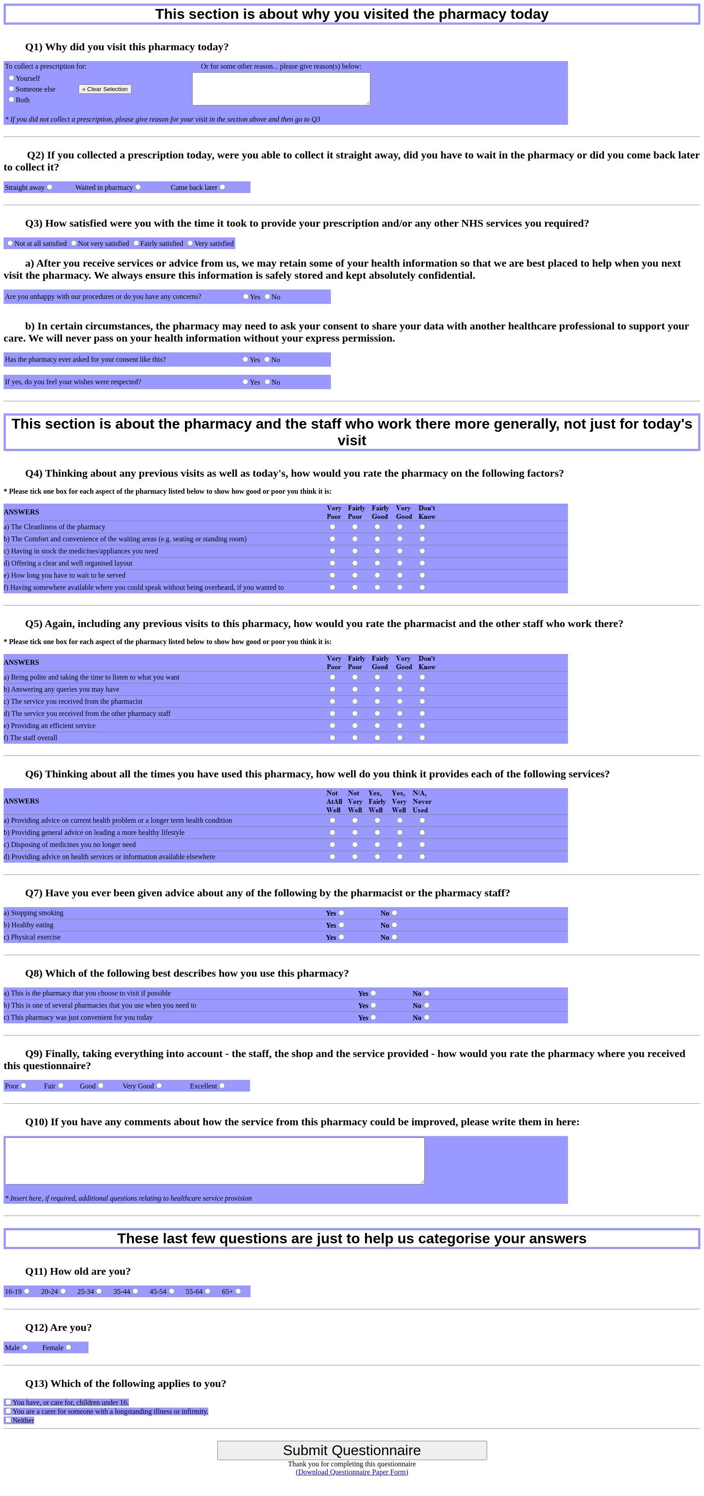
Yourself (28, 78)
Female (52, 1347)
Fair (50, 1086)
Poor (11, 1086)
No (276, 297)
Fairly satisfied (162, 243)
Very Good (138, 1086)
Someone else (35, 89)
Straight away (24, 187)
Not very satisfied (103, 243)
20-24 (49, 1291)
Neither (23, 1420)
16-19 (13, 1291)
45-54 (158, 1291)
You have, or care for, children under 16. (71, 1402)
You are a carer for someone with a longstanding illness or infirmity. (110, 1411)
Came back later (194, 187)
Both (23, 100)
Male (12, 1347)
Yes (255, 297)
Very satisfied (214, 243)
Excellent (203, 1086)
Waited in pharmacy (104, 187)
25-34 (85, 1291)
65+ (227, 1291)
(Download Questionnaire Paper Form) (352, 1472)
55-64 (194, 1291)
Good (88, 1086)
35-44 (122, 1291)
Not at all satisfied (40, 243)
